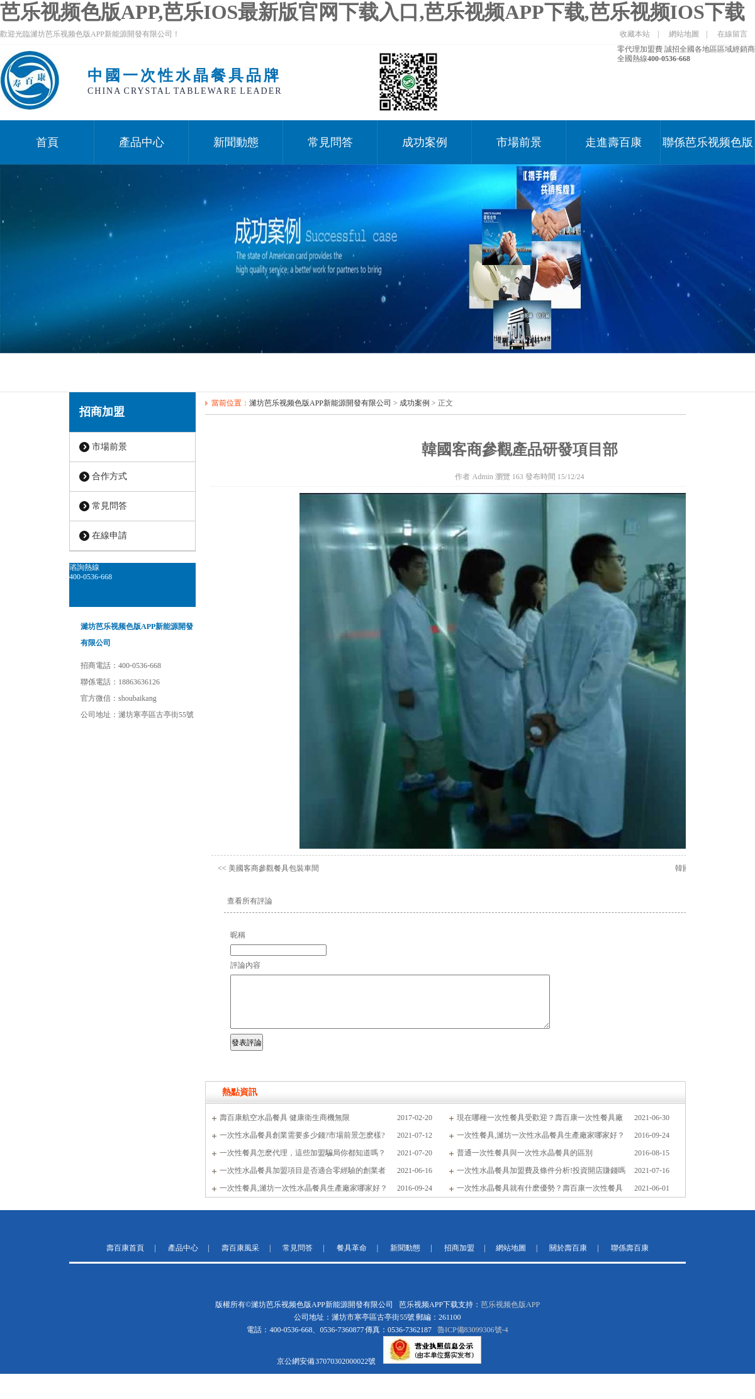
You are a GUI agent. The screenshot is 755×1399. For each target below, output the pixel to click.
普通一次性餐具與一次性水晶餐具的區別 (525, 1152)
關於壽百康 (568, 1247)
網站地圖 (684, 34)
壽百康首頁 (125, 1247)
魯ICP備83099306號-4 (472, 1329)
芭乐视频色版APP (510, 1304)
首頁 (47, 142)
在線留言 (732, 34)
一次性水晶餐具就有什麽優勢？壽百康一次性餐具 (540, 1188)
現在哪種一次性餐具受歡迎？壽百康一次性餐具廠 (540, 1117)
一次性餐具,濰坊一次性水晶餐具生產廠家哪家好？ (541, 1135)
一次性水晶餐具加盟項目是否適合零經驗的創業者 (303, 1170)
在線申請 (109, 535)
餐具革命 (352, 1247)
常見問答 (330, 142)
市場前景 (519, 142)
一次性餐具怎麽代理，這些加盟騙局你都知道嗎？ (303, 1152)
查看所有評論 (249, 901)
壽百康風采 (240, 1247)
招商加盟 (102, 411)
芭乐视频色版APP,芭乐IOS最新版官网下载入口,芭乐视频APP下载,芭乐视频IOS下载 (372, 12)
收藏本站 (635, 34)
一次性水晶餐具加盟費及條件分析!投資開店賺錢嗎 (541, 1170)
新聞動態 (236, 142)
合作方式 (109, 476)
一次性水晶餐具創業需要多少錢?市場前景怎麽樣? (302, 1135)
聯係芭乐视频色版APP (708, 150)
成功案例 (424, 142)
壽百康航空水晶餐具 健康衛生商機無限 (285, 1117)
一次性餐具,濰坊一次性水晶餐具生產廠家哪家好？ (304, 1188)
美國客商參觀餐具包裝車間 (273, 868)
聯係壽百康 (630, 1247)
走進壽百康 (613, 142)
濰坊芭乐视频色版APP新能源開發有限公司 (320, 403)
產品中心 (141, 142)
